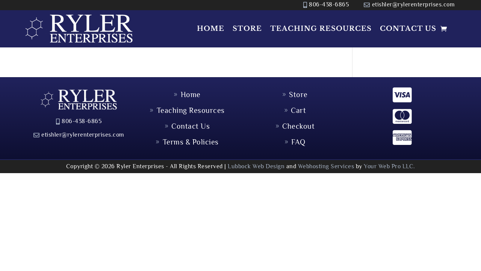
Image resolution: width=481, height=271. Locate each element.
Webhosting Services (326, 166)
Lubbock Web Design (256, 166)
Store (247, 28)
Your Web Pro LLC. (389, 166)
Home (210, 28)
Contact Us (408, 28)
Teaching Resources (321, 28)
